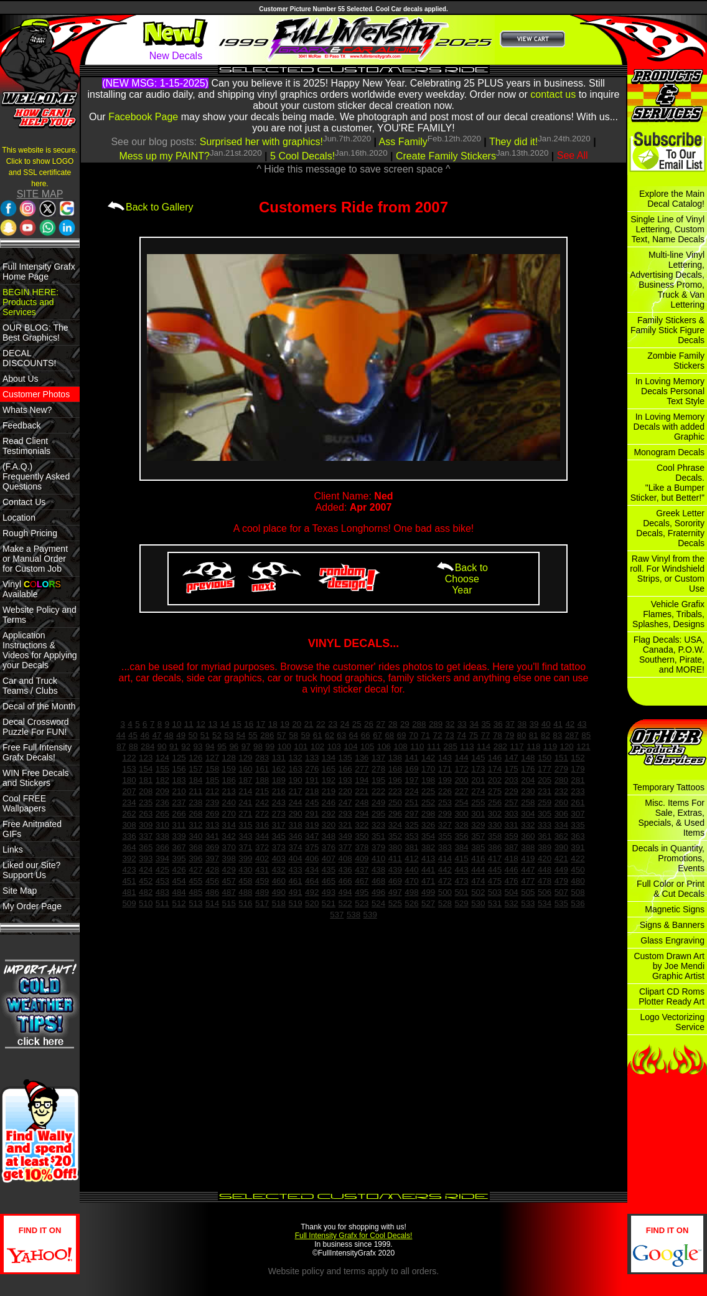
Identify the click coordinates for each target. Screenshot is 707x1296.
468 (378, 881)
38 (522, 724)
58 (293, 735)
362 (561, 836)
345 (279, 836)
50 (193, 735)
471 (428, 881)
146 (495, 757)
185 (212, 780)
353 (411, 836)
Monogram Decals (669, 452)
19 (284, 724)
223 (395, 791)
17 (261, 724)
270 (229, 813)
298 (428, 813)
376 (328, 847)
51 (205, 735)
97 (246, 746)
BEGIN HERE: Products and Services (30, 302)
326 (428, 825)
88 (133, 746)
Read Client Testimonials (26, 446)
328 (461, 825)
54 (241, 735)
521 (328, 903)
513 (195, 903)
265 (162, 813)
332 (528, 825)
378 (361, 847)
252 (428, 802)
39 (534, 724)
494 (345, 892)
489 (262, 892)
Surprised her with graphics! (261, 141)
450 (577, 869)
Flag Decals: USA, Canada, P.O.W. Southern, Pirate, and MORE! (669, 654)
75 (473, 735)
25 (357, 724)
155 (162, 768)
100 (284, 746)
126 (195, 757)
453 (162, 881)
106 (384, 746)
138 (395, 757)
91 (174, 746)
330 (495, 825)
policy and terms (333, 1271)
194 (361, 780)
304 (528, 813)
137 (378, 757)
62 (329, 735)
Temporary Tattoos (669, 787)
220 (345, 791)
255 (478, 802)
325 (411, 825)
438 (378, 869)
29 (405, 724)
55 (253, 735)
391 (577, 847)
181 (145, 780)
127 (212, 757)
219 (328, 791)
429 (229, 869)
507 (561, 892)
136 (361, 757)
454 (178, 881)
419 (528, 858)
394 (162, 858)
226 (445, 791)
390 (561, 847)
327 (445, 825)
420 (544, 858)
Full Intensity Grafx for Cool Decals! (354, 1235)
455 (195, 881)
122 (129, 757)
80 (522, 735)
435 (328, 869)
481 (129, 892)
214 (245, 791)
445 (495, 869)
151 (561, 757)
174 (495, 768)
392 (129, 858)
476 (511, 881)
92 (185, 746)
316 (262, 825)
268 (195, 813)
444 (478, 869)
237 (178, 802)
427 (195, 869)
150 (544, 757)
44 (121, 735)
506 (544, 892)
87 (121, 746)
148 (528, 757)
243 (279, 802)
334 (561, 825)
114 (483, 746)
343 (245, 836)
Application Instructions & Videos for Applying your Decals (39, 650)
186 (229, 780)
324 (395, 825)
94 (210, 746)
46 (144, 735)
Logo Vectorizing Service (672, 1022)
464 (312, 881)
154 (145, 768)
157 (195, 768)
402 (262, 858)
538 (353, 914)
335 (577, 825)
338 (162, 836)
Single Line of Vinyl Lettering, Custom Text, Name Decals (667, 229)
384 (461, 847)
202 (495, 780)
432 (279, 869)
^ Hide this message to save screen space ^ (353, 169)
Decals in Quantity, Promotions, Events (668, 858)
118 (533, 746)
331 (511, 825)
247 (345, 802)
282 (500, 746)
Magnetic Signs (675, 909)
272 (262, 813)
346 (295, 836)
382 (428, 847)
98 (258, 746)
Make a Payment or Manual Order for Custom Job (35, 559)
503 (495, 892)
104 (350, 746)
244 (295, 802)
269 (212, 813)
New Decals (175, 55)
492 (312, 892)
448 (544, 869)
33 (462, 724)
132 (295, 757)
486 (212, 892)
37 (510, 724)
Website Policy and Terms (39, 615)
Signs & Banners (672, 925)
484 (178, 892)
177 (544, 768)
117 (516, 746)
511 (162, 903)
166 (345, 768)
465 (328, 881)
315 (245, 825)
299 (445, 813)
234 (129, 802)
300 (461, 813)
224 (411, 791)
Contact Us (23, 502)
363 (577, 836)
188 (262, 780)
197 (411, 780)
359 (511, 836)
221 (361, 791)
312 (195, 825)
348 (328, 836)
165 (328, 768)
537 (337, 914)
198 (428, 780)
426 (178, 869)
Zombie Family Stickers (676, 361)
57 (281, 735)
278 (378, 768)
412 (411, 858)
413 (428, 858)
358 (495, 836)
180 (129, 780)
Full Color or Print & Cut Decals (671, 889)
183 (178, 780)
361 (544, 836)
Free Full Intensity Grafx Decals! (37, 752)
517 (262, 903)
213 (229, 791)
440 (411, 869)
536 (577, 903)
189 (279, 780)
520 (312, 903)
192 (328, 780)
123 (145, 757)
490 (279, 892)
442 (445, 869)
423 (129, 869)
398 (229, 858)
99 (269, 746)
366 (162, 847)
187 (245, 780)
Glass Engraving (672, 940)
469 (395, 881)
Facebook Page (143, 116)
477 (528, 881)
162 (279, 768)
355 (445, 836)
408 (345, 858)
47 (157, 735)
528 (445, 903)
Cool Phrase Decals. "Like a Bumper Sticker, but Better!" (667, 483)
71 (425, 735)
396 (195, 858)
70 (413, 735)
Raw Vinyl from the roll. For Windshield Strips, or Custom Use (667, 574)
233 (577, 791)
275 (495, 791)
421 (561, 858)
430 (245, 869)
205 (544, 780)
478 (544, 881)
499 (428, 892)
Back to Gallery (150, 207)
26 (368, 724)
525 (395, 903)
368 (195, 847)
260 (561, 802)
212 (212, 791)
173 (478, 768)
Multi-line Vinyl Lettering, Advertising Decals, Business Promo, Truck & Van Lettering (667, 280)
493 (328, 892)
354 (428, 836)
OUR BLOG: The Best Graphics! (35, 333)
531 (495, 903)
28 (393, 724)
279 (561, 768)
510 (145, 903)
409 (361, 858)
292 (328, 813)
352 (395, 836)
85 (586, 735)
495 (361, 892)
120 (567, 746)
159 (229, 768)
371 (245, 847)
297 (411, 813)
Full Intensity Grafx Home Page (38, 271)
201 (478, 780)
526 (411, 903)
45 (133, 735)
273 (279, 813)
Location (18, 518)
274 (478, 791)
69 (401, 735)
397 (212, 858)
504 (511, 892)
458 (245, 881)
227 (461, 791)
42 (569, 724)
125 (178, 757)
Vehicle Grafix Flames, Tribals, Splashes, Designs (668, 614)
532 (511, 903)
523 (361, 903)
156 (178, 768)
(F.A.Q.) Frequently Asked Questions (36, 476)
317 (279, 825)
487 (229, 892)
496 (378, 892)
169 (411, 768)
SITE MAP (40, 194)
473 (461, 881)
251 (411, 802)
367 (178, 847)
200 (461, 780)
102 (317, 746)
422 (577, 858)
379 (378, 847)
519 (295, 903)
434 (312, 869)
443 (461, 869)
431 (262, 869)
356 (461, 836)
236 (162, 802)
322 (361, 825)
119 (550, 746)
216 (279, 791)
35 (485, 724)
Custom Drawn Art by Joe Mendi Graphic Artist (669, 966)
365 (145, 847)
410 (378, 858)
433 (295, 869)
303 (511, 813)
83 (557, 735)
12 (200, 724)
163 (295, 768)
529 (461, 903)
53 (228, 735)
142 (428, 757)
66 (365, 735)
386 (495, 847)
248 (361, 802)
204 (528, 780)
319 (312, 825)
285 (450, 746)
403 (279, 858)
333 (544, 825)
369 (212, 847)
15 (236, 724)
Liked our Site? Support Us (31, 870)
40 (546, 724)
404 (295, 858)
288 (419, 724)
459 (262, 881)
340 (195, 836)
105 (367, 746)
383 (445, 847)
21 (309, 724)
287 (572, 735)
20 (296, 724)
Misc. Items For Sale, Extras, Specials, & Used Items (671, 818)
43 (582, 724)
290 (295, 813)
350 (361, 836)
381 (411, 847)
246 (328, 802)
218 (312, 791)
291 (312, 813)
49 (180, 735)
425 (162, 869)
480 (577, 881)
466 (345, 881)
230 (528, 791)
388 (528, 847)
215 (262, 791)
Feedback (21, 425)
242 (262, 802)
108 (401, 746)
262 (129, 813)
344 (262, 836)
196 (395, 780)
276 (312, 768)
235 (145, 802)
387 (511, 847)
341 (212, 836)
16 (248, 724)
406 (312, 858)
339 (178, 836)
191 (312, 780)
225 (428, 791)
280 (561, 780)
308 (129, 825)
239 (212, 802)
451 (129, 881)
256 (495, 802)
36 (498, 724)
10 (177, 724)
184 (195, 780)
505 (528, 892)
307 (577, 813)
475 (495, 881)
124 (162, 757)
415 (461, 858)
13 (212, 724)
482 (145, 892)
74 (461, 735)
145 (478, 757)
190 (295, 780)
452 (145, 881)
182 (162, 780)
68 (389, 735)
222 (378, 791)
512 (178, 903)
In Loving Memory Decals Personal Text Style (670, 391)
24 (345, 724)
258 (528, 802)
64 (353, 735)
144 (461, 757)
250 (395, 802)
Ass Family (403, 141)
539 (370, 914)
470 (411, 881)
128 (229, 757)
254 (461, 802)
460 (279, 881)
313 (212, 825)
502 (478, 892)
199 (445, 780)
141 (411, 757)
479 (561, 881)
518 (279, 903)
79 (509, 735)
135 (345, 757)
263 (145, 813)
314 (229, 825)
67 (377, 735)
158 (212, 768)
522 (345, 903)
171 (445, 768)
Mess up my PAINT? (164, 156)
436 (345, 869)
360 (528, 836)
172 (461, 768)
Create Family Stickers (446, 156)
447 (528, 869)
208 (145, 791)
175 (511, 768)
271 (245, 813)
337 (145, 836)
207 (129, 791)
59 (305, 735)
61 (317, 735)
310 (162, 825)
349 (345, 836)
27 (380, 724)
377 (345, 847)
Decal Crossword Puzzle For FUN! (35, 727)
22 (320, 724)
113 (467, 746)
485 (195, 892)
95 (222, 746)
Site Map (19, 891)
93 (198, 746)
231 (544, 791)
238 (195, 802)
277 (361, 768)
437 (361, 869)
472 (445, 881)
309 (145, 825)
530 (478, 903)
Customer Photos (36, 394)
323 (378, 825)
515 (229, 903)
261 (577, 802)
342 (229, 836)
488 (245, 892)
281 (577, 780)
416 (478, 858)
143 (445, 757)
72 (437, 735)
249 (378, 802)
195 (378, 780)
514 (212, 903)
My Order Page (32, 906)
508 (577, 892)
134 (328, 757)
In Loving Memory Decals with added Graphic (669, 427)
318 (295, 825)
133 (312, 757)
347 (312, 836)
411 (395, 858)
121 (583, 746)
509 (129, 903)
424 (145, 869)
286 (267, 735)
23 (332, 724)
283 (262, 757)
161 (262, 768)
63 (341, 735)
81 (533, 735)
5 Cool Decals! (302, 156)
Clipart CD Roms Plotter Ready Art (672, 996)
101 (300, 746)
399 (245, 858)
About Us (20, 379)
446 (511, 869)
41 (558, 724)
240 (229, 802)
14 (225, 724)
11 (189, 724)
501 (461, 892)
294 (361, 813)
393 (145, 858)
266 (178, 813)
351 (378, 836)
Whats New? (27, 410)
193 (345, 780)
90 (162, 746)
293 (345, 813)
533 (528, 903)
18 (273, 724)
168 (395, 768)
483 (162, 892)
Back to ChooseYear (462, 578)
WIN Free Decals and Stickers (35, 778)
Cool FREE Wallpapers (24, 803)
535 (561, 903)
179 (577, 768)
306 (561, 813)
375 (312, 847)
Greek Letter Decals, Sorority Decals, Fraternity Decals (670, 528)
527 (428, 903)
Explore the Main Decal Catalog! (672, 199)
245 (312, 802)
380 (395, 847)
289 (435, 724)
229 (511, 791)
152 (577, 757)
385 (478, 847)
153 (129, 768)
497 (395, 892)
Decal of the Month (39, 706)
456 (212, 881)
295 (378, 813)
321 (345, 825)
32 (450, 724)
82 (545, 735)
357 (478, 836)
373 (279, 847)
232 (561, 791)
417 (495, 858)
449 (561, 869)
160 (245, 768)
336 (129, 836)
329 (478, 825)
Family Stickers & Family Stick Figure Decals (667, 330)
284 (147, 746)
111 (434, 746)
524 (378, 903)
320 (328, 825)
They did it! (513, 141)
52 (217, 735)
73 (449, 735)
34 (474, 724)
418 (511, 858)
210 (178, 791)
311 (178, 825)
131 (279, 757)
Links (12, 849)
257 (511, 802)
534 (544, 903)
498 (411, 892)
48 (169, 735)
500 (445, 892)
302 (495, 813)
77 (485, 735)
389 (544, 847)
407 (328, 858)
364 (129, 847)
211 (195, 791)
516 (245, 903)
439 (395, 869)
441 (428, 869)
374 (295, 847)
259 (544, 802)
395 (178, 858)
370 (229, 847)
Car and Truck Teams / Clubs (30, 686)
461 (295, 881)
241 (245, 802)
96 (233, 746)
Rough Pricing (29, 533)
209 (162, 791)
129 (245, 757)
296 (395, 813)
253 (445, 802)
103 (334, 746)
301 (478, 813)
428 (212, 869)
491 (295, 892)
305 (544, 813)
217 (295, 791)
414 (445, 858)
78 (497, 735)
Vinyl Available (31, 589)
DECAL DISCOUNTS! (29, 358)
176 (528, 768)
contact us (553, 94)
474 (478, 881)
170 (428, 768)
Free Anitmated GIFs (32, 829)
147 (511, 757)
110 (417, 746)
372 (262, 847)
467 (361, 881)
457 (229, 881)
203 (511, 780)
